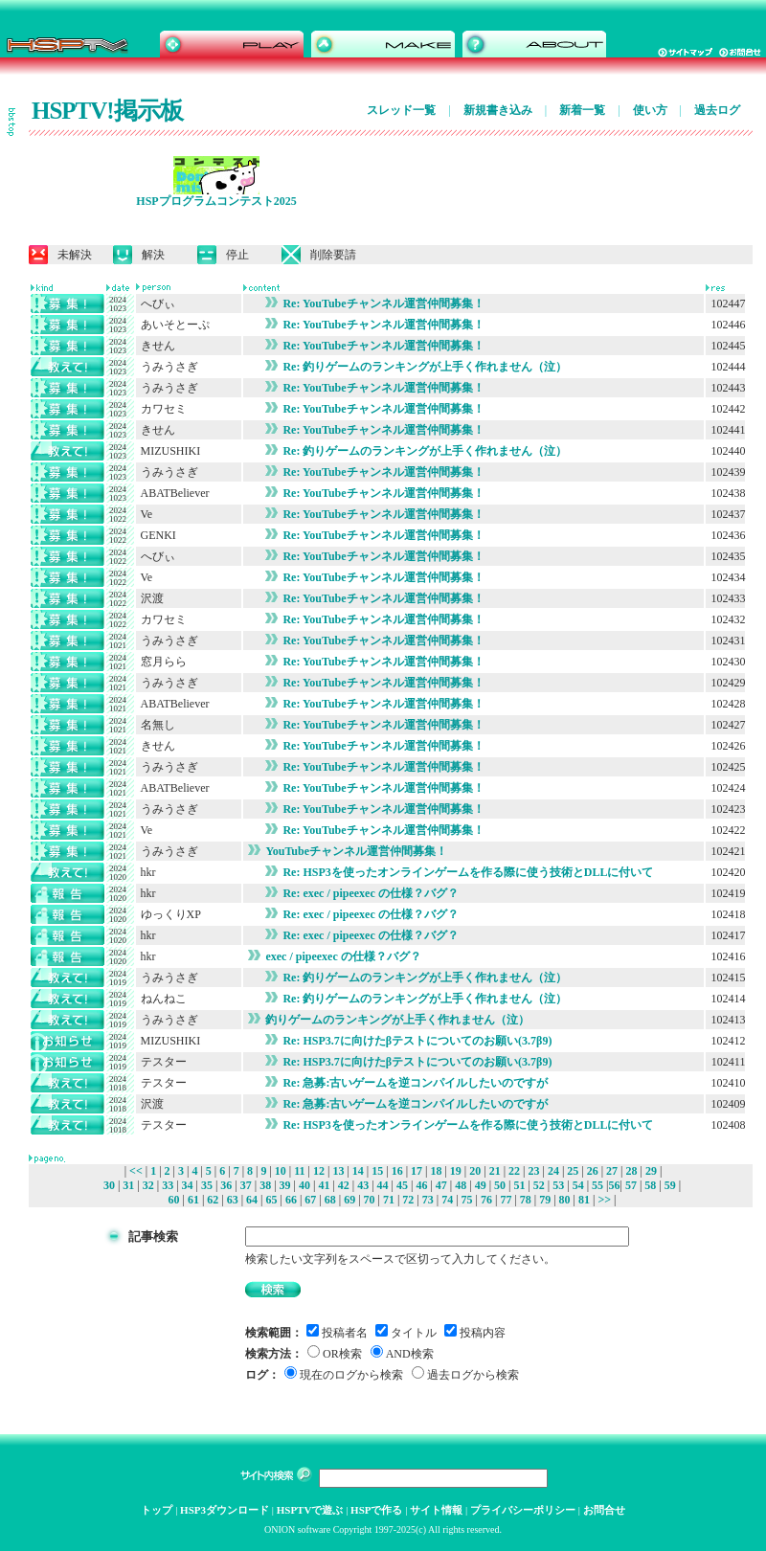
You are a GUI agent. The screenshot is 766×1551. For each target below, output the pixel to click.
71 (388, 1199)
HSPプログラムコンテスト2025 (216, 196)
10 (280, 1171)
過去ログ (717, 110)
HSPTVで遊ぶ (310, 1510)
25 (572, 1171)
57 (631, 1185)
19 (456, 1171)
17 (416, 1171)
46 (421, 1185)
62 (212, 1199)
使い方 (650, 110)
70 (369, 1199)
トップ (156, 1510)
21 (495, 1171)
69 (349, 1199)
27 (612, 1171)
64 (252, 1199)
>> (604, 1199)
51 (519, 1185)
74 (447, 1199)
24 (553, 1171)
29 (651, 1171)
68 (330, 1199)
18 (435, 1171)
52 (539, 1185)
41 (323, 1185)
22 (514, 1171)
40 (304, 1185)
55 (597, 1185)
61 (193, 1199)
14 (358, 1171)
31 (128, 1185)
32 (148, 1185)
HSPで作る (376, 1510)
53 (558, 1185)
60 (173, 1199)
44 (383, 1185)
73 (428, 1199)
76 (486, 1199)
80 (565, 1199)
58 (650, 1185)
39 (285, 1185)
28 (632, 1171)
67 (310, 1199)
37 (246, 1185)
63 (232, 1199)
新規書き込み (497, 110)
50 (500, 1185)
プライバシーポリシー (522, 1510)
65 (272, 1199)
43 (363, 1185)
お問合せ (604, 1510)
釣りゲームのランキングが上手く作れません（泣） (388, 1019)
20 (475, 1171)
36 (226, 1185)
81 (584, 1199)
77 (505, 1199)
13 (338, 1171)
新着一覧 (582, 110)
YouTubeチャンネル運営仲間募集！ (347, 851)
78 (525, 1199)
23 (533, 1171)
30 (109, 1185)
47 (441, 1185)
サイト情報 (436, 1510)
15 (377, 1171)
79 (545, 1199)
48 (460, 1185)
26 (592, 1171)
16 (397, 1171)
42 (343, 1185)
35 (207, 1185)
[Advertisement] (578, 182)
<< (136, 1171)
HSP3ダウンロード (224, 1510)
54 (578, 1185)
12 (319, 1171)
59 (670, 1185)
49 (480, 1185)
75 (467, 1199)
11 (299, 1171)
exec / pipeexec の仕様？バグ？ (334, 956)
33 (167, 1185)
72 (408, 1199)
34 (187, 1185)
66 (291, 1199)
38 (265, 1185)
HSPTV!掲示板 (107, 111)
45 (402, 1185)
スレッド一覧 (401, 110)
